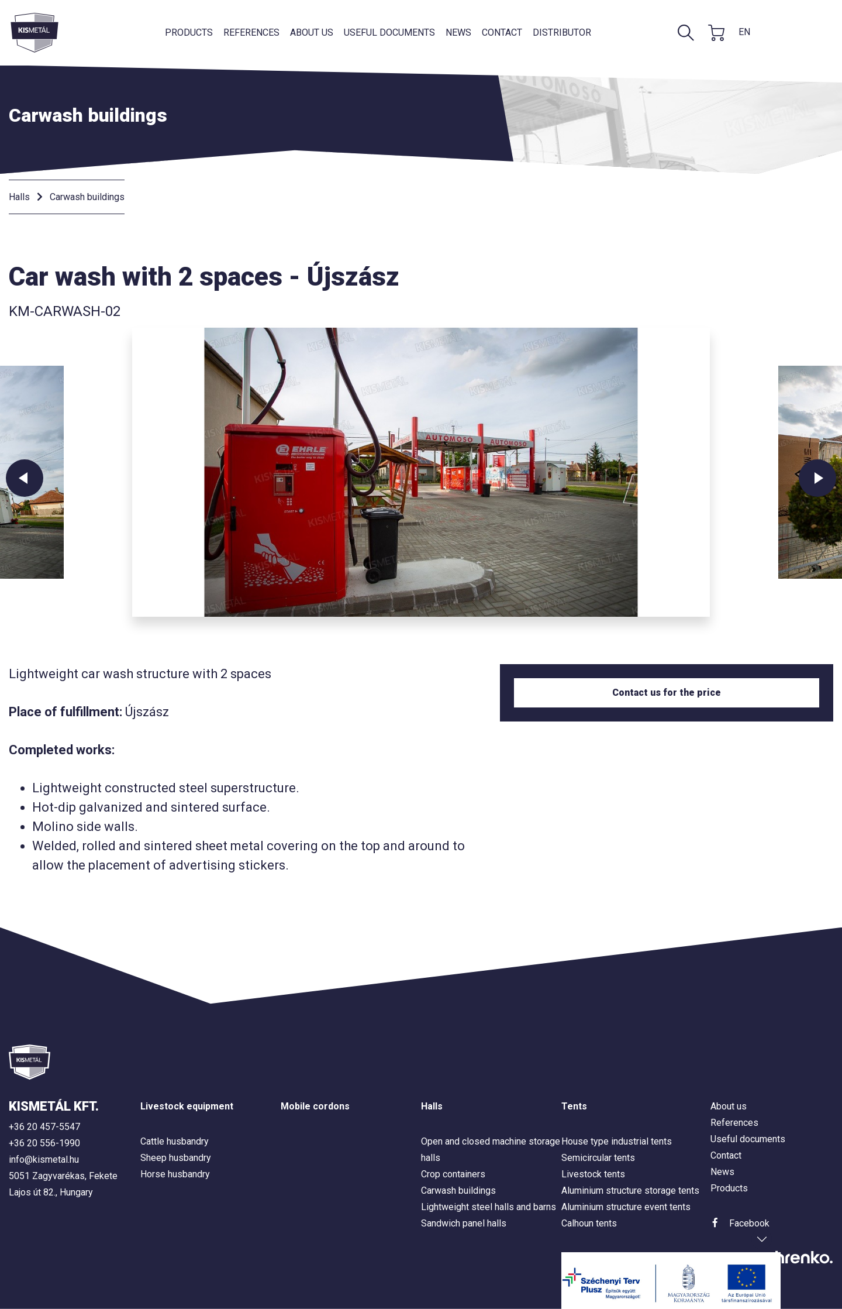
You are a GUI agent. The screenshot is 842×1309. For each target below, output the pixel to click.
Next (817, 478)
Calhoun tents (589, 1223)
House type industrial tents (616, 1141)
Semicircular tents (598, 1157)
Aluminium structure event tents (626, 1206)
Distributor (562, 32)
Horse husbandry (175, 1174)
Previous (24, 478)
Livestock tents (593, 1174)
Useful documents (389, 32)
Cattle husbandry (174, 1141)
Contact (502, 32)
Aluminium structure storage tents (630, 1190)
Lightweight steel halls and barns (488, 1206)
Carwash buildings (87, 196)
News (458, 32)
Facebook (749, 1223)
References (251, 32)
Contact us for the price (666, 692)
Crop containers (453, 1174)
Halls (19, 196)
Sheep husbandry (175, 1157)
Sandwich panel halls (463, 1223)
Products (189, 32)
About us (311, 32)
